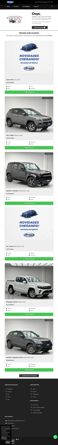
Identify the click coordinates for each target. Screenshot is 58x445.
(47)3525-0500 (10, 423)
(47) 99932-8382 (40, 2)
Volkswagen (9, 389)
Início (8, 6)
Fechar (8, 442)
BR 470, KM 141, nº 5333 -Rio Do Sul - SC (15, 420)
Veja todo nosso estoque (29, 375)
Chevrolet (9, 391)
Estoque (16, 6)
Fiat (7, 394)
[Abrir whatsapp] (55, 436)
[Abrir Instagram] (18, 439)
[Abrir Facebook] (16, 439)
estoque (49, 35)
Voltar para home (39, 27)
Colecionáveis (26, 6)
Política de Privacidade (36, 412)
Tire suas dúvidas (35, 410)
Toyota (8, 396)
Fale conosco (34, 404)
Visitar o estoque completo (37, 407)
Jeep (7, 399)
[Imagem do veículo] (29, 59)
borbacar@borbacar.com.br (12, 428)
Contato (36, 6)
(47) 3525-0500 (49, 2)
